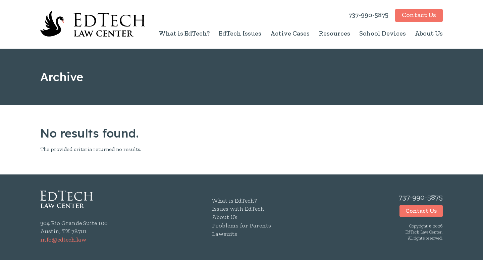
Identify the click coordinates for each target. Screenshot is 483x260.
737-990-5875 (368, 15)
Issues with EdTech (238, 208)
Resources (334, 33)
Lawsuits (224, 234)
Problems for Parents (241, 225)
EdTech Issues (240, 33)
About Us (429, 33)
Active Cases (290, 33)
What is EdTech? (184, 33)
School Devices (382, 33)
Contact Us (419, 15)
